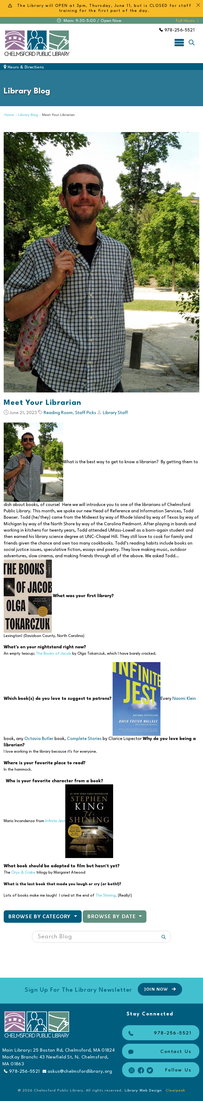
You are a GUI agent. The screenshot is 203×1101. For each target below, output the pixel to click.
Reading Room (58, 413)
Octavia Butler (38, 739)
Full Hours (187, 21)
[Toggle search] (192, 42)
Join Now (160, 989)
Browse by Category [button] (40, 916)
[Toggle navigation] (179, 42)
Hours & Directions (24, 67)
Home (9, 115)
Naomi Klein (184, 698)
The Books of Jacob (53, 654)
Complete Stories (84, 739)
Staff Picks (85, 413)
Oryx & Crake (23, 873)
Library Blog (28, 115)
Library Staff (115, 413)
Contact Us (159, 1052)
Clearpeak (175, 1090)
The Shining (105, 896)
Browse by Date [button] (112, 916)
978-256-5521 (177, 30)
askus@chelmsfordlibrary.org (77, 1071)
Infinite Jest (55, 821)
